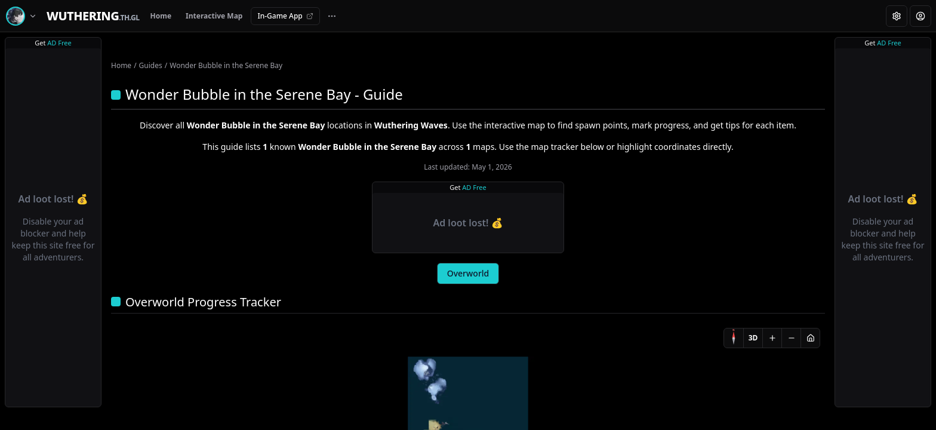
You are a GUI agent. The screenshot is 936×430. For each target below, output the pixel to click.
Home (161, 16)
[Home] (93, 16)
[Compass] (733, 338)
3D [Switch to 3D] (753, 338)
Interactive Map (214, 16)
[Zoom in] (771, 338)
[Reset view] (810, 338)
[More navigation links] (331, 16)
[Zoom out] (790, 338)
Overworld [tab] (468, 273)
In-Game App (285, 16)
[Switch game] (23, 16)
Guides (150, 65)
